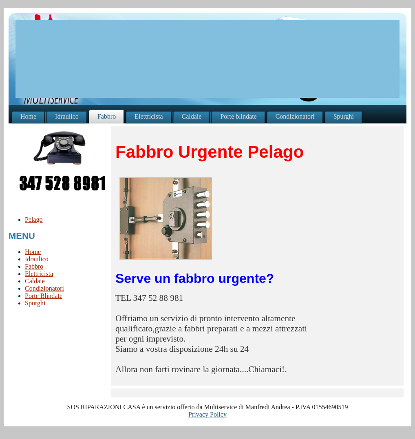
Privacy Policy (207, 414)
